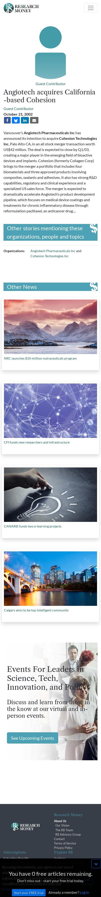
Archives (60, 858)
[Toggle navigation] (90, 8)
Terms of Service (65, 843)
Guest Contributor (51, 83)
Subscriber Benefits (16, 858)
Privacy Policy (63, 848)
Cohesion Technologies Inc (49, 256)
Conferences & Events (69, 863)
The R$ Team (64, 830)
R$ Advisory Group (68, 834)
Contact (59, 839)
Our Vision (62, 825)
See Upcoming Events (32, 738)
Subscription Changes (17, 863)
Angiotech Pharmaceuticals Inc (52, 251)
